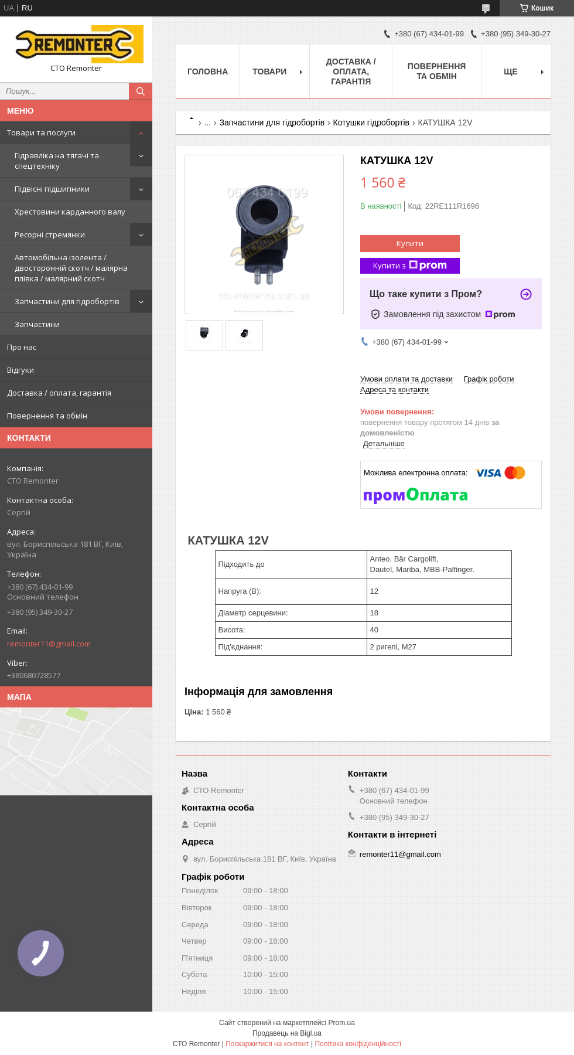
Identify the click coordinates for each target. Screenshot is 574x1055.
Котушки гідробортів (371, 122)
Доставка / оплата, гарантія (59, 392)
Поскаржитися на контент (267, 1044)
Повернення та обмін (47, 415)
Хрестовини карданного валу (70, 211)
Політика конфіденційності (358, 1044)
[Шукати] (140, 91)
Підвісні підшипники (52, 188)
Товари (269, 71)
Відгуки (20, 370)
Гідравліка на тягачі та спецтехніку (57, 160)
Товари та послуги (41, 132)
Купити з (410, 265)
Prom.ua (342, 1023)
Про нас (21, 347)
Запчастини (37, 324)
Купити (410, 243)
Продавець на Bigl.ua (287, 1033)
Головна (207, 71)
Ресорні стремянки (50, 234)
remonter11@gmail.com (49, 643)
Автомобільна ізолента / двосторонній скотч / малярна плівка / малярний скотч (71, 268)
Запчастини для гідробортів (67, 301)
